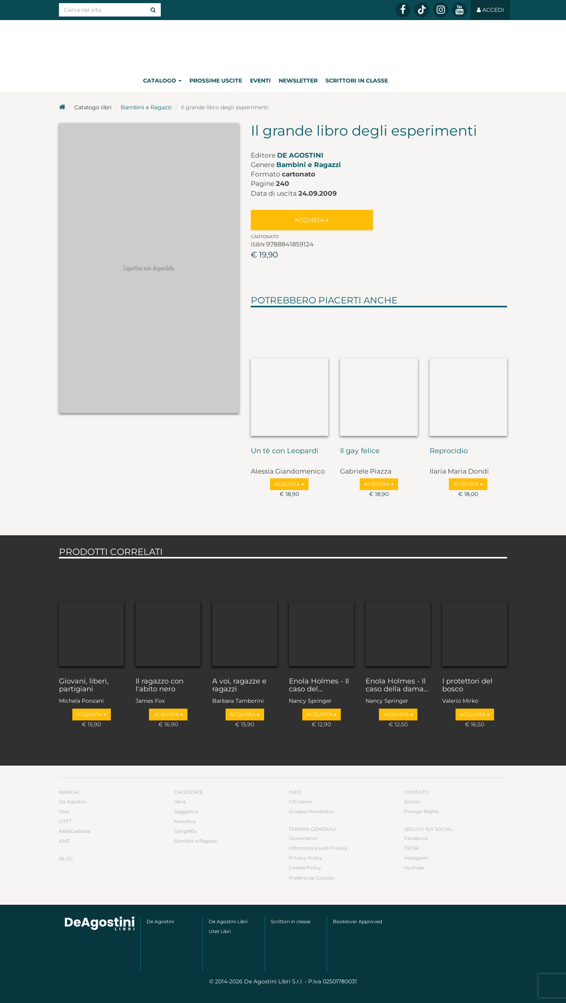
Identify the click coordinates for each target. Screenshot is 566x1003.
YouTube (414, 868)
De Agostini (300, 155)
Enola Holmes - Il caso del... (319, 685)
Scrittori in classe (356, 80)
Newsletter (298, 80)
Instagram (416, 858)
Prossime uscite (215, 80)
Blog (66, 859)
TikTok (411, 848)
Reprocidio (449, 451)
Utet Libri (220, 931)
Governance (303, 838)
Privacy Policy (305, 858)
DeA (64, 811)
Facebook (416, 838)
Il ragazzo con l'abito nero (160, 685)
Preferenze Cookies (311, 878)
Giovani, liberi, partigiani (83, 685)
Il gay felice (360, 451)
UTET (65, 821)
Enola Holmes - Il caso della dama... (397, 685)
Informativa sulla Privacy (318, 848)
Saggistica (186, 811)
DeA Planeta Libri (283, 44)
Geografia (185, 831)
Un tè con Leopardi (284, 451)
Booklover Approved (357, 921)
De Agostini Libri (228, 921)
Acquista (312, 220)
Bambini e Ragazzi (146, 107)
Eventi (260, 80)
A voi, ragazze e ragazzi (239, 685)
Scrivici (412, 802)
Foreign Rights (421, 811)
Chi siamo (300, 802)
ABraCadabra (74, 831)
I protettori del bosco (467, 685)
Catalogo (162, 80)
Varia (180, 802)
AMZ (64, 841)
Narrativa (185, 821)
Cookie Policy (305, 868)
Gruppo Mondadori (311, 811)
